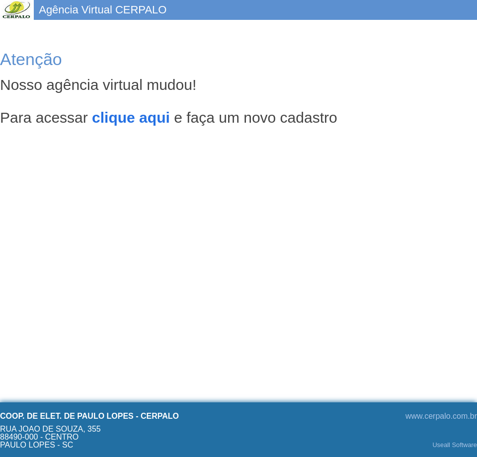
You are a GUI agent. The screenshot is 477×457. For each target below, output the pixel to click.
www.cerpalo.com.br (441, 416)
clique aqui (131, 117)
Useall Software (454, 445)
